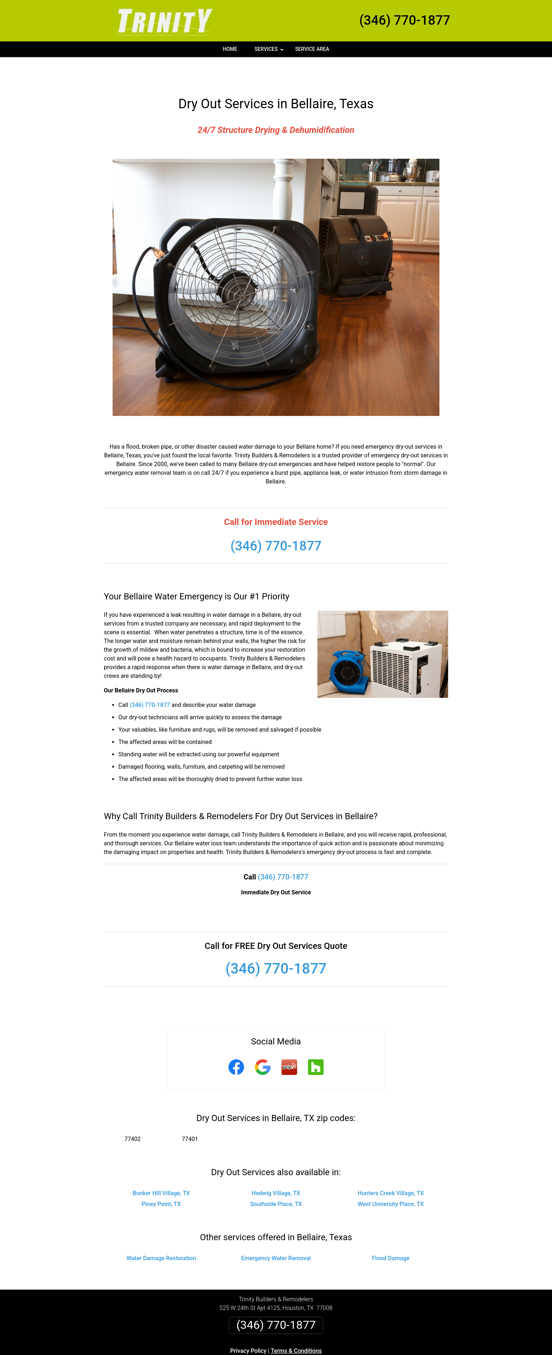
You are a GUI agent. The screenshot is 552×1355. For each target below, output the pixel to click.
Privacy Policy (248, 1324)
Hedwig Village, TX (276, 1167)
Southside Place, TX (276, 1177)
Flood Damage (390, 1232)
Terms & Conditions (296, 1324)
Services (270, 51)
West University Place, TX (391, 1177)
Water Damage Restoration (161, 1232)
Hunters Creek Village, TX (391, 1167)
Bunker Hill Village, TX (161, 1167)
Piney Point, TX (161, 1177)
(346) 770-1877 (404, 20)
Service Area (312, 49)
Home (230, 49)
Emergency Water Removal (276, 1232)
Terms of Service (328, 1352)
